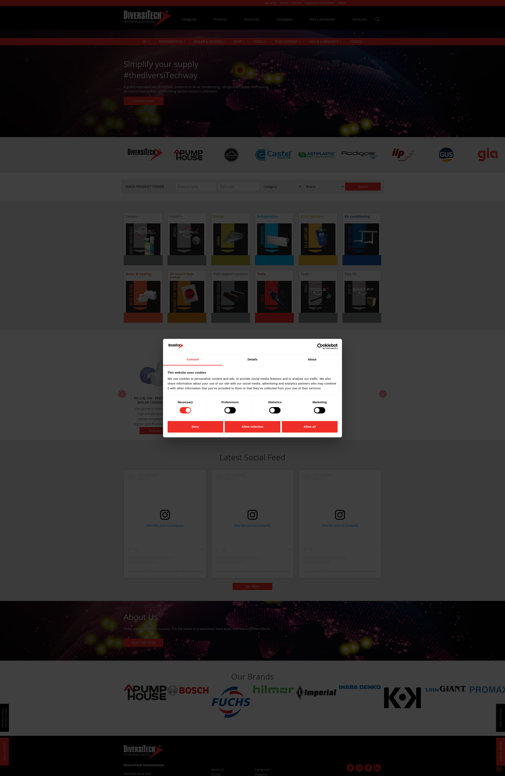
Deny (195, 426)
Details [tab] (252, 359)
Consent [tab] (193, 359)
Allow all (310, 426)
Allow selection (252, 426)
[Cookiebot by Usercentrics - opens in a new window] (320, 346)
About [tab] (312, 359)
